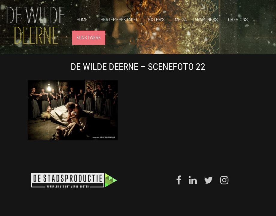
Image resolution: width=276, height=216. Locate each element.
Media (181, 19)
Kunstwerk (88, 37)
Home (82, 19)
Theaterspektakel (118, 19)
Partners (207, 19)
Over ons (238, 19)
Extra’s (156, 19)
